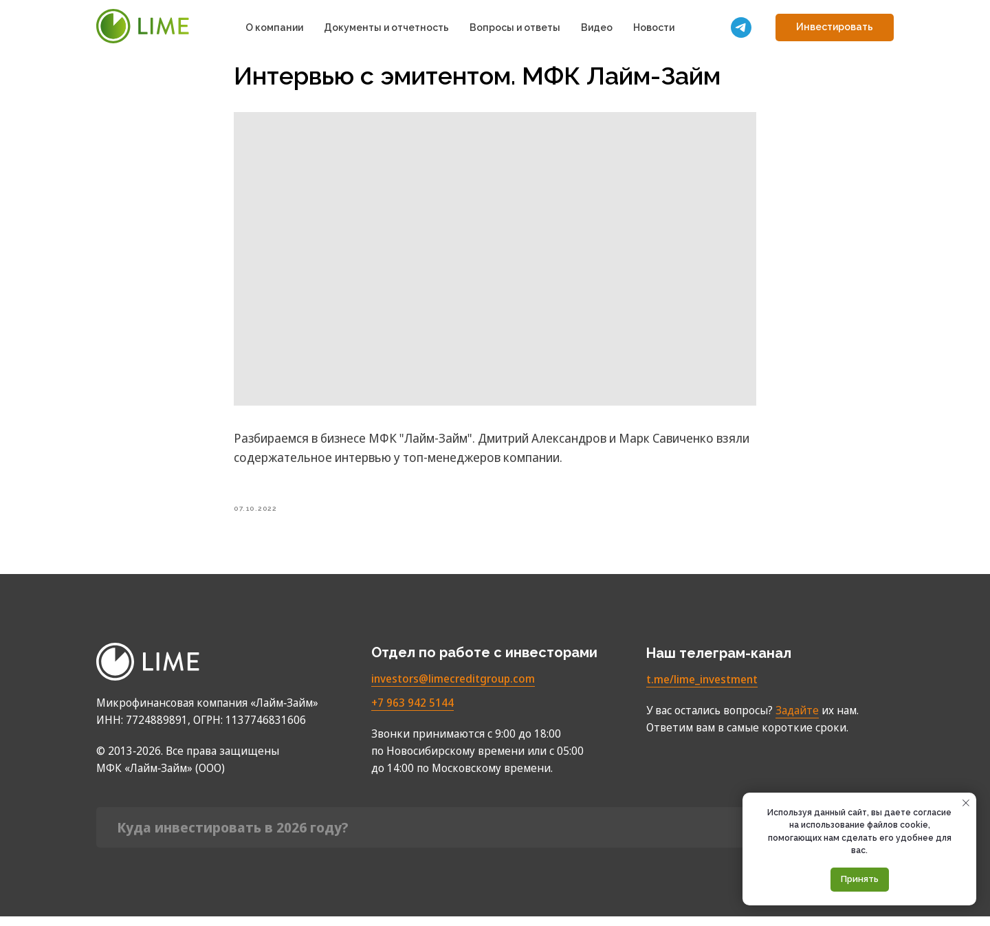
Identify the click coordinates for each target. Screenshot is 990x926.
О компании (274, 27)
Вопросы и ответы (515, 27)
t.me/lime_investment (702, 688)
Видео (597, 27)
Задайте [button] (797, 719)
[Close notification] (966, 803)
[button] (835, 27)
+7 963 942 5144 (412, 712)
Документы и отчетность (386, 27)
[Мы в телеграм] (741, 27)
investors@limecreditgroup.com (453, 688)
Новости (653, 27)
